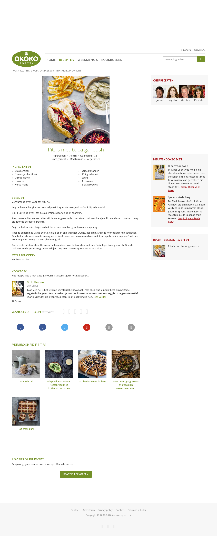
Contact (75, 510)
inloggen (186, 50)
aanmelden (199, 50)
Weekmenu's (88, 60)
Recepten (66, 60)
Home (51, 60)
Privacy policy (105, 510)
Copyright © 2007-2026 (99, 515)
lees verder (100, 296)
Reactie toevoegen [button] (75, 474)
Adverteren (89, 510)
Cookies (120, 510)
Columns (132, 510)
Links (143, 510)
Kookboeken (111, 60)
